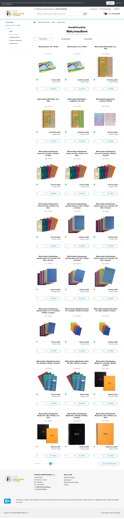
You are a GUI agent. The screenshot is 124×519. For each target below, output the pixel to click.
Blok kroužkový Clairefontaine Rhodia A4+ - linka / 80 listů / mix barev (48, 417)
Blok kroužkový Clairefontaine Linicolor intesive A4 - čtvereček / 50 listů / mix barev (105, 206)
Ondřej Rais (117, 514)
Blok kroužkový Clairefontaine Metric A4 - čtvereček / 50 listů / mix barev (77, 310)
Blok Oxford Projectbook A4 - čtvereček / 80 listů (105, 100)
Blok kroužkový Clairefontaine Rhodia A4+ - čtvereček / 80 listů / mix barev (106, 364)
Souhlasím (110, 3)
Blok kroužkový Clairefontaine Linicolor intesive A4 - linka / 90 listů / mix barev (77, 206)
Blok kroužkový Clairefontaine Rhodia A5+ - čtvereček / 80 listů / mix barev (77, 417)
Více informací (8, 4)
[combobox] (58, 14)
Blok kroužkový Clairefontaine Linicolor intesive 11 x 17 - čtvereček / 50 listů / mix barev (48, 311)
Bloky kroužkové (14, 34)
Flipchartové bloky (14, 37)
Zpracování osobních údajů (71, 483)
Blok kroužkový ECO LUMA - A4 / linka (106, 48)
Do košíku (53, 89)
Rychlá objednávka (105, 9)
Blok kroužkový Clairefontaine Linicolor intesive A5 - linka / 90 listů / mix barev (77, 259)
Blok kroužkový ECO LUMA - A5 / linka (48, 100)
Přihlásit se (116, 9)
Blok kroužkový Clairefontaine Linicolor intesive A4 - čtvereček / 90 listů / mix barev (48, 259)
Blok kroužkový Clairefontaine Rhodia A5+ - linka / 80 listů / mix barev (106, 417)
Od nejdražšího (88, 39)
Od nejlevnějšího (65, 39)
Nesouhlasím (119, 3)
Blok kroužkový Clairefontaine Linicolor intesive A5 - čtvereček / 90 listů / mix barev (105, 259)
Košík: (111, 14)
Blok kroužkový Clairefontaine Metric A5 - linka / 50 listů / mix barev (77, 363)
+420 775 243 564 (61, 9)
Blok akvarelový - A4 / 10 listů (48, 47)
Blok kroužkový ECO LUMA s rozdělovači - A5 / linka (77, 100)
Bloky (9, 28)
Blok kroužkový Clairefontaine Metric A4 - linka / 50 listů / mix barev (105, 310)
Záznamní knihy (14, 43)
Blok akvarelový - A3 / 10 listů (77, 47)
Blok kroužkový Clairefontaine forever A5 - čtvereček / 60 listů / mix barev (48, 154)
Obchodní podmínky (69, 478)
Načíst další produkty (109, 465)
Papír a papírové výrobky (13, 25)
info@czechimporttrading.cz (43, 488)
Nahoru (37, 465)
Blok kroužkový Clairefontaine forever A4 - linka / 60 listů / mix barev (77, 154)
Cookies (66, 486)
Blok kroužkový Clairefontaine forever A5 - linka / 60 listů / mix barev (48, 206)
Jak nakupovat (93, 9)
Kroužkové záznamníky (15, 40)
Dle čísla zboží (43, 39)
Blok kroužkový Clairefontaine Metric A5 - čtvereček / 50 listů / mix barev (48, 363)
